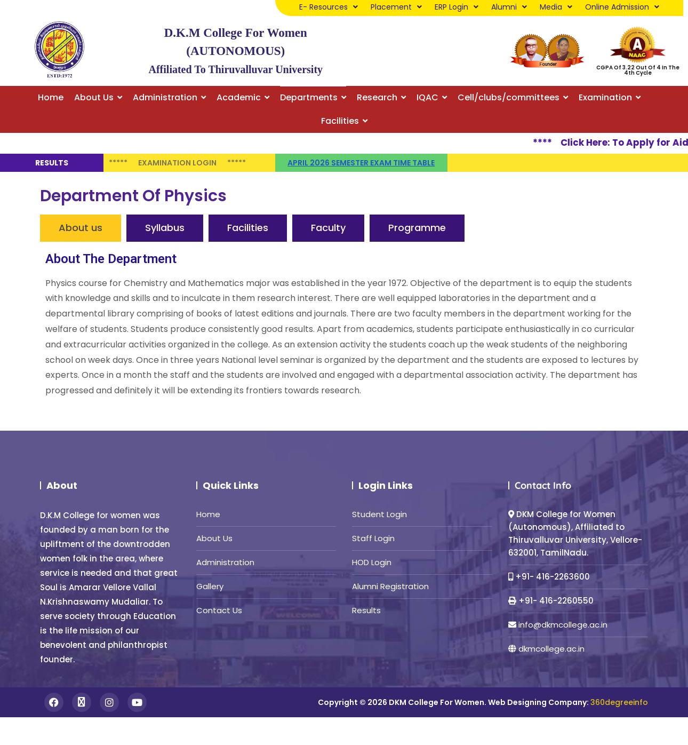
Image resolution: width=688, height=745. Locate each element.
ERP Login (456, 7)
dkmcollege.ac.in (551, 648)
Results (366, 610)
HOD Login (371, 562)
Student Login (379, 514)
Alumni (509, 7)
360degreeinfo (619, 702)
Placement (396, 7)
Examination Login (177, 162)
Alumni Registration (390, 586)
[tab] (80, 228)
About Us (214, 538)
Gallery (209, 586)
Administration (225, 562)
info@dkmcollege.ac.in (562, 624)
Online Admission (622, 7)
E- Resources (328, 7)
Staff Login (373, 538)
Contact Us (219, 610)
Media (556, 7)
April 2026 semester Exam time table (361, 162)
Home (208, 514)
